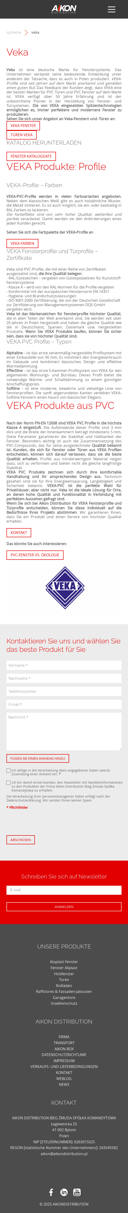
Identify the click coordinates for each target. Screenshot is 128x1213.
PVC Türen (56, 92)
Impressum (64, 1060)
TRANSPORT (64, 1042)
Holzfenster (64, 973)
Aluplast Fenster (64, 961)
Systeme (13, 32)
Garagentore (64, 997)
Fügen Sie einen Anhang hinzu (37, 758)
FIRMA (64, 1036)
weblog (64, 1078)
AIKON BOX (64, 1048)
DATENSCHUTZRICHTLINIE (64, 1054)
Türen (64, 979)
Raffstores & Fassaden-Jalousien (64, 991)
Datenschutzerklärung (23, 800)
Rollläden (64, 985)
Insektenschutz (64, 1003)
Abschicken (20, 839)
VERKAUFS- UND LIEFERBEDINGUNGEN (64, 1066)
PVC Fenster (84, 92)
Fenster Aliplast (64, 967)
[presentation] (41, 822)
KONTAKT (64, 1072)
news (64, 1084)
